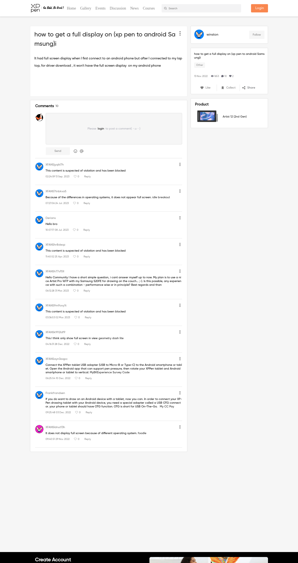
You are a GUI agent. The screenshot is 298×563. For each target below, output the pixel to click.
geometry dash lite (111, 338)
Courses (149, 8)
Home (71, 8)
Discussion (118, 8)
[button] (253, 88)
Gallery (85, 8)
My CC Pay (167, 406)
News (134, 8)
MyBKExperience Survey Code (110, 372)
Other (199, 65)
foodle (142, 433)
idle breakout (161, 197)
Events (100, 8)
